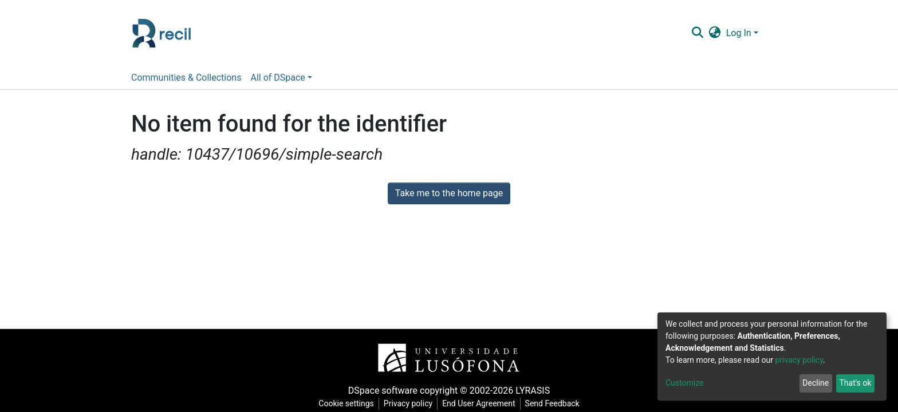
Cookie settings (346, 403)
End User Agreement (478, 403)
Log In (738, 32)
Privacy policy (408, 403)
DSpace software (383, 390)
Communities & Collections (186, 77)
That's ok (855, 382)
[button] (714, 33)
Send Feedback (552, 403)
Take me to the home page (449, 193)
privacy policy (799, 360)
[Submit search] (697, 33)
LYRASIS (532, 390)
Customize (684, 382)
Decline (815, 382)
